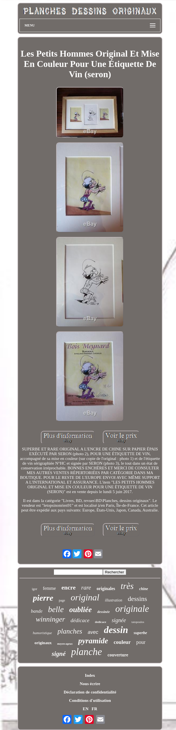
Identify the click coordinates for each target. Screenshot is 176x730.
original (85, 597)
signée (119, 620)
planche (86, 651)
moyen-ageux (65, 643)
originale (132, 609)
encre (68, 587)
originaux (43, 643)
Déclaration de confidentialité (90, 692)
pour (140, 642)
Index (90, 675)
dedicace (100, 622)
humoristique (42, 633)
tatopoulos (138, 622)
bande (37, 611)
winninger (50, 619)
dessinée (103, 612)
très (127, 586)
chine (143, 589)
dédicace (80, 620)
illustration (113, 600)
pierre (43, 597)
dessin (116, 630)
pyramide (93, 640)
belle (56, 609)
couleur (122, 642)
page (62, 600)
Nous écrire (90, 684)
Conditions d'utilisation (90, 700)
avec (93, 632)
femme (49, 588)
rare (86, 587)
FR (94, 709)
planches (70, 631)
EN (85, 709)
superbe (140, 632)
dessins (137, 598)
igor (34, 589)
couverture (118, 655)
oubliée (80, 609)
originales (105, 588)
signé (59, 653)
